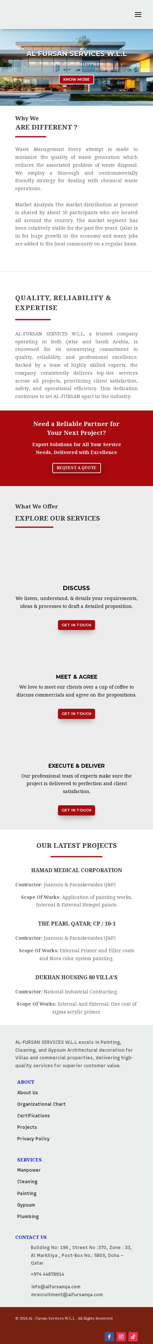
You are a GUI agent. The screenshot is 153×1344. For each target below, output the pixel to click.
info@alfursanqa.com (55, 1287)
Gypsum (26, 1205)
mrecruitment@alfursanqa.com (67, 1295)
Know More (76, 79)
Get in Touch (76, 625)
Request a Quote (76, 468)
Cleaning (27, 1182)
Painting (26, 1193)
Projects (27, 1127)
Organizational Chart (41, 1104)
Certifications (33, 1116)
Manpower (29, 1170)
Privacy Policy (33, 1139)
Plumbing (28, 1216)
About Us (27, 1093)
